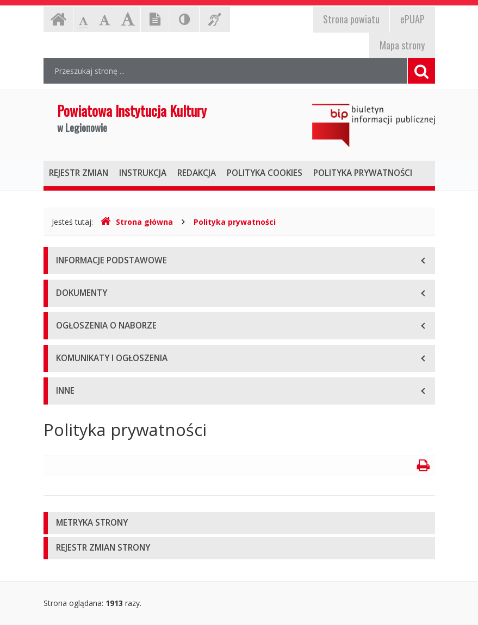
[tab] (239, 523)
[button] (239, 523)
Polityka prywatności (235, 222)
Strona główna (137, 222)
